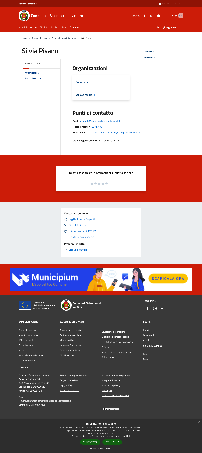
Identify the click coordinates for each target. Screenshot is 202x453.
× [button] (199, 422)
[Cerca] (180, 15)
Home (24, 38)
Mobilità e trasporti (69, 355)
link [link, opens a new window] (128, 436)
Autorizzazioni (108, 357)
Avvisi (146, 340)
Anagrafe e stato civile (70, 330)
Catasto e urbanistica (70, 350)
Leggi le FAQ (66, 385)
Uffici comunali (26, 340)
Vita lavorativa (67, 340)
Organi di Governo (27, 330)
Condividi (150, 51)
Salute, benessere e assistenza (116, 352)
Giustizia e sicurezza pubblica (115, 336)
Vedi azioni (150, 57)
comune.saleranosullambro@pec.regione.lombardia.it (115, 132)
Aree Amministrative (28, 335)
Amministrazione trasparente (116, 375)
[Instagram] (148, 15)
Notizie (146, 330)
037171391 (97, 126)
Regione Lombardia (28, 3)
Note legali (107, 390)
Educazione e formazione (113, 331)
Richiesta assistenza (69, 390)
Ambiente (106, 347)
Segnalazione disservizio (71, 380)
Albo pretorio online (111, 380)
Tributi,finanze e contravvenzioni (117, 342)
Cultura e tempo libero (70, 335)
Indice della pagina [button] (33, 63)
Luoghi (146, 354)
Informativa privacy (111, 385)
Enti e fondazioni (27, 345)
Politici (22, 350)
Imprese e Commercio (70, 345)
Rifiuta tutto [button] (112, 442)
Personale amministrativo (63, 38)
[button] (101, 448)
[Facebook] (141, 15)
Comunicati (148, 335)
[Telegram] (155, 15)
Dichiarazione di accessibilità (115, 395)
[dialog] (101, 436)
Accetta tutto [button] (90, 442)
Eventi (146, 359)
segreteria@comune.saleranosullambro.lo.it (100, 121)
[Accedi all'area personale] (169, 3)
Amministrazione (40, 38)
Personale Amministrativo (31, 355)
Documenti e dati (27, 360)
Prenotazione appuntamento (73, 375)
